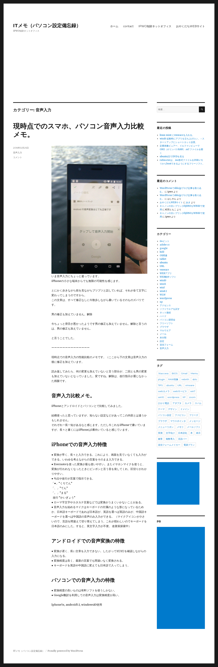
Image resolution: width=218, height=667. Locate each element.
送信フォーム (166, 344)
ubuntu (164, 262)
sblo (194, 379)
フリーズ (193, 415)
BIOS (175, 373)
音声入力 (17, 152)
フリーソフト (166, 323)
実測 (160, 433)
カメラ (188, 403)
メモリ (180, 427)
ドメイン (184, 409)
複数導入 (170, 438)
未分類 (163, 337)
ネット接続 (165, 312)
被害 (160, 438)
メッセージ (194, 421)
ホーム (114, 26)
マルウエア (165, 330)
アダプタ (177, 403)
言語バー (182, 438)
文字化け (170, 433)
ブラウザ (164, 326)
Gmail (184, 373)
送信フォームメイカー (169, 444)
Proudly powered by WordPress (65, 650)
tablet (163, 259)
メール (163, 334)
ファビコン (180, 415)
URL (162, 266)
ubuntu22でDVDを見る (172, 156)
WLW (163, 294)
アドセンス (165, 305)
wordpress (166, 298)
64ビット (164, 241)
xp (161, 301)
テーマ (161, 409)
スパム (198, 403)
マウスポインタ (178, 421)
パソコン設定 (164, 415)
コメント (17, 157)
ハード (163, 316)
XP (184, 397)
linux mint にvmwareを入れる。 (177, 135)
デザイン (172, 409)
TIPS (160, 385)
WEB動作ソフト (168, 276)
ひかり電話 (163, 403)
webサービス (180, 391)
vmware (164, 269)
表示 (198, 433)
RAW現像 (173, 379)
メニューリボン (166, 427)
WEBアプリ (166, 273)
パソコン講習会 (167, 319)
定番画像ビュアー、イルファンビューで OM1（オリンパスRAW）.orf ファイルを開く (181, 149)
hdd (162, 251)
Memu (194, 373)
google (164, 248)
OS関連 (163, 255)
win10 (163, 280)
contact (128, 26)
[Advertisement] (109, 77)
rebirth (185, 379)
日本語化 (182, 433)
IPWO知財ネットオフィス (154, 26)
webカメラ (164, 391)
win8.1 (163, 291)
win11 (163, 284)
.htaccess (163, 373)
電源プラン (189, 444)
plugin (161, 379)
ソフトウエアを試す (170, 309)
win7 (162, 287)
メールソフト (193, 427)
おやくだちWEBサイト (190, 26)
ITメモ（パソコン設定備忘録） (47, 25)
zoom (192, 397)
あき (188, 202)
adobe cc (165, 244)
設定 (162, 341)
